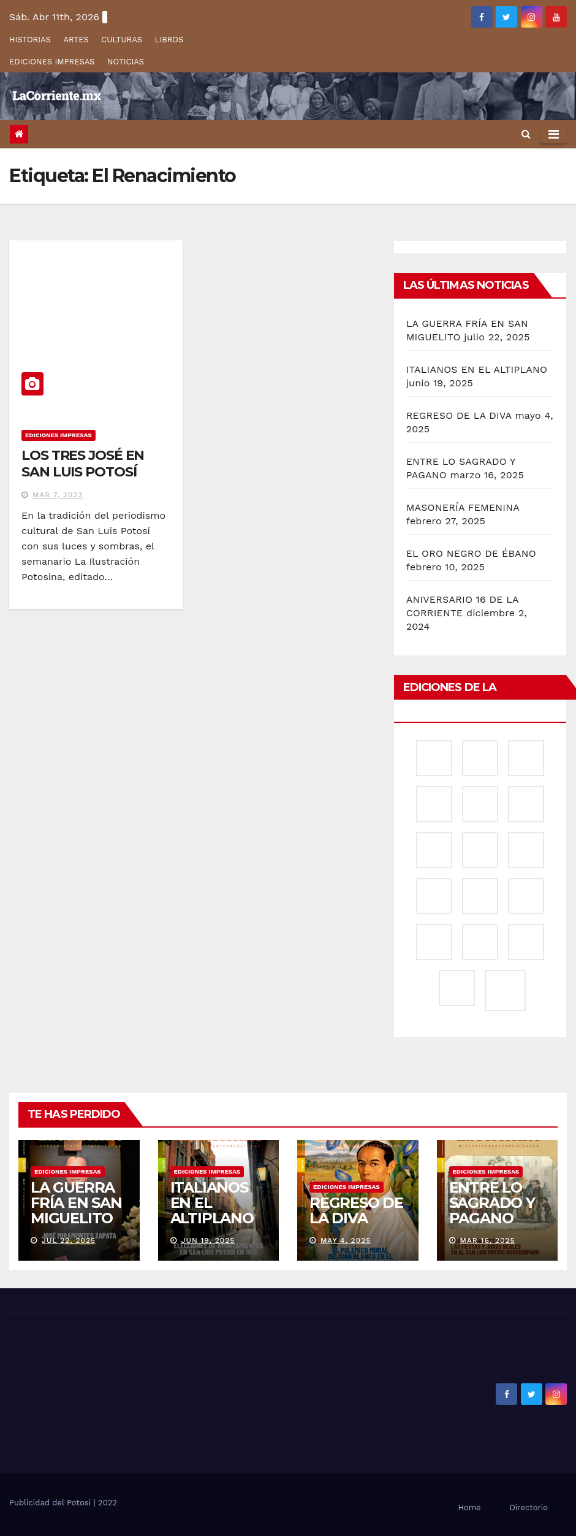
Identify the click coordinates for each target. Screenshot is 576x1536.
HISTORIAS (30, 39)
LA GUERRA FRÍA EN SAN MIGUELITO (76, 1203)
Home (469, 1507)
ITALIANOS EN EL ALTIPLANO (476, 369)
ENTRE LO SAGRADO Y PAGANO (492, 1203)
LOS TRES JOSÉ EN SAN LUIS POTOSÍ (82, 463)
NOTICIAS (125, 61)
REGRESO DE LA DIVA (459, 415)
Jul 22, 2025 (69, 1240)
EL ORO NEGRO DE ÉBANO (471, 553)
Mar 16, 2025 (487, 1240)
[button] (526, 134)
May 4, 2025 (345, 1240)
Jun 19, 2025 (208, 1240)
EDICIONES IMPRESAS (51, 61)
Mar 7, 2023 (57, 495)
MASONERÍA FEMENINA (463, 507)
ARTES (75, 39)
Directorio (529, 1507)
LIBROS (169, 39)
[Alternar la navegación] (553, 134)
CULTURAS (121, 39)
